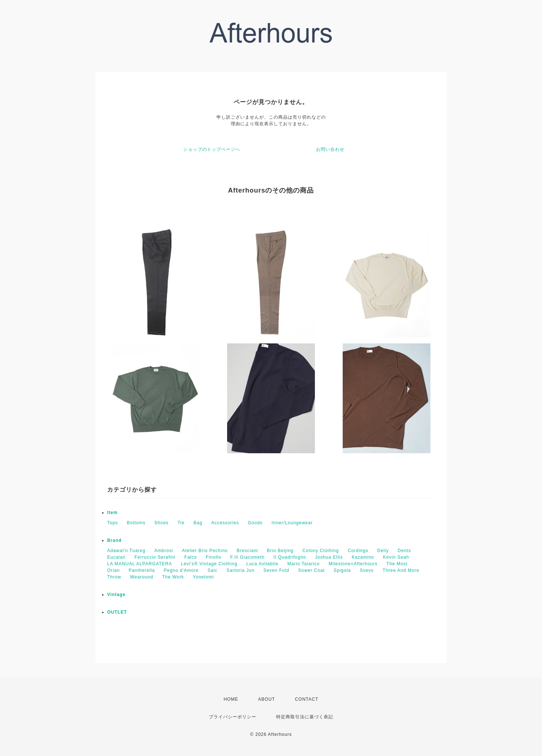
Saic (212, 570)
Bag (197, 522)
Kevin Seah (396, 557)
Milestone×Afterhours (353, 563)
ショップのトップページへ (211, 149)
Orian (113, 570)
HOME (230, 699)
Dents (404, 550)
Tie (180, 522)
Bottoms (136, 522)
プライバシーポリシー (232, 716)
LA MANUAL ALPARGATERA (139, 563)
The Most (397, 563)
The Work (173, 577)
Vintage (116, 594)
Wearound (141, 577)
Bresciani (247, 550)
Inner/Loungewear (292, 522)
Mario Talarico (303, 563)
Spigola (342, 570)
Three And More (401, 570)
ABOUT (266, 699)
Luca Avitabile (262, 563)
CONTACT (306, 699)
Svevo (367, 570)
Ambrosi (163, 550)
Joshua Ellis (329, 557)
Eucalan (116, 557)
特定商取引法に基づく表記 (304, 716)
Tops (112, 522)
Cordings (358, 550)
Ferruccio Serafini (155, 557)
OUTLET (117, 612)
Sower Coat (311, 570)
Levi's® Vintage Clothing (209, 563)
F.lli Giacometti (247, 557)
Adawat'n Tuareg (126, 550)
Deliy (383, 550)
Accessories (225, 522)
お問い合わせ (330, 149)
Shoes (161, 522)
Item (112, 512)
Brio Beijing (280, 550)
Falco (190, 557)
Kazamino (363, 557)
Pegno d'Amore (181, 570)
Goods (255, 522)
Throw (114, 577)
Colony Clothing (320, 550)
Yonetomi (203, 577)
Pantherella (142, 570)
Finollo (213, 557)
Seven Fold (276, 570)
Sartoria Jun (240, 570)
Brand (114, 540)
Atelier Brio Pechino (204, 550)
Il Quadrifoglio (290, 557)
